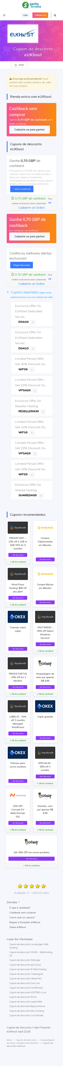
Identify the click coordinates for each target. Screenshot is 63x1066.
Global (19, 65)
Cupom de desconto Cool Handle (26, 1015)
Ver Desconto (17, 555)
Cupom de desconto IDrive (23, 997)
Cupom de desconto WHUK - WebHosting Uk (30, 954)
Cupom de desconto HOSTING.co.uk (27, 992)
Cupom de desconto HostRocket (26, 987)
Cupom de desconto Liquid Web (25, 1001)
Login (25, 15)
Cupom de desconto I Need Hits (25, 978)
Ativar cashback (21, 189)
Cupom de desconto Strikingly (24, 960)
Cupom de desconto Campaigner (26, 974)
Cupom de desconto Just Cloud (25, 964)
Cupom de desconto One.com (24, 983)
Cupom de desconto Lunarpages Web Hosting (28, 946)
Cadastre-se (40, 15)
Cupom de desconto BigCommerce (27, 1006)
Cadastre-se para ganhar (29, 129)
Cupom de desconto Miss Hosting (26, 1010)
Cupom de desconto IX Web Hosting (27, 969)
